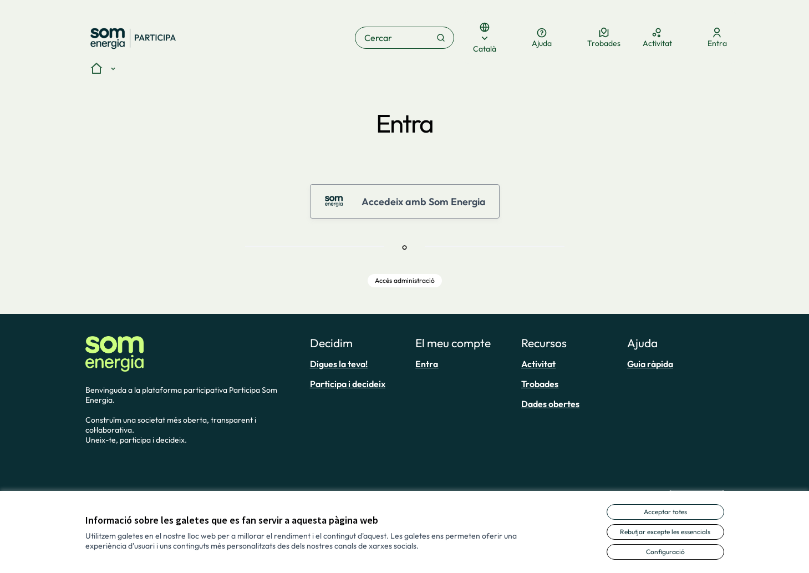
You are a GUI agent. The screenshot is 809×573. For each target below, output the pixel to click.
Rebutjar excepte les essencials (665, 532)
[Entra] (717, 37)
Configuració (665, 551)
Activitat (538, 363)
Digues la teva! (339, 363)
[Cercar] (404, 38)
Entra (426, 363)
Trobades (539, 383)
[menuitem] (358, 363)
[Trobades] (604, 37)
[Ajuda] (541, 37)
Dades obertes (550, 403)
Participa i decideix (347, 383)
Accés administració (405, 280)
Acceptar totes (665, 512)
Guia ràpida (650, 363)
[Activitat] (657, 37)
